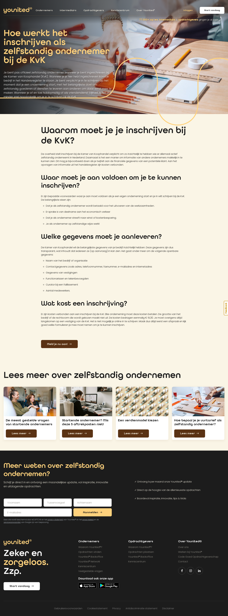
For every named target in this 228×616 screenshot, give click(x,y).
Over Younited (145, 10)
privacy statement (55, 519)
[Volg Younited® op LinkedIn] (199, 570)
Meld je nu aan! (59, 344)
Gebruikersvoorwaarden (68, 608)
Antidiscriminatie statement (141, 608)
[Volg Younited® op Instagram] (190, 570)
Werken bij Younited (190, 552)
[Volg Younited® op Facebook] (182, 570)
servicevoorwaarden (12, 522)
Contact (183, 561)
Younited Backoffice (90, 556)
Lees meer (21, 433)
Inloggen (188, 10)
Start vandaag (212, 10)
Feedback (226, 308)
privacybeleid (88, 519)
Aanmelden (92, 512)
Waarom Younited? (90, 547)
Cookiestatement (97, 608)
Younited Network (89, 561)
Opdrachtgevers (93, 10)
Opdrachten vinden (89, 552)
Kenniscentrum (120, 10)
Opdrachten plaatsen (141, 552)
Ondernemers (44, 10)
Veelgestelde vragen (90, 571)
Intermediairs (68, 10)
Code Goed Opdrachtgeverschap (198, 556)
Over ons (183, 547)
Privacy (116, 608)
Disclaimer (168, 608)
